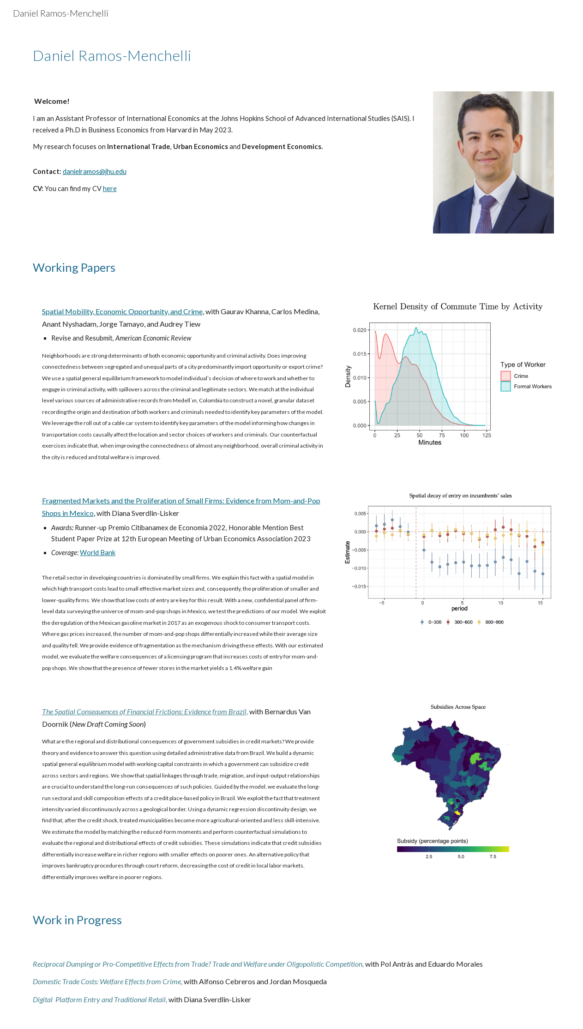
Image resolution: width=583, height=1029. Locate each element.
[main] (134, 53)
